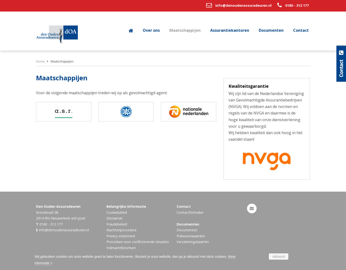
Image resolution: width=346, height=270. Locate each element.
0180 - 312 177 (297, 5)
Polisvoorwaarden (191, 236)
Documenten (187, 230)
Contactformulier (190, 212)
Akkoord (278, 256)
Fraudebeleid (116, 224)
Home (40, 61)
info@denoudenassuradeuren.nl (243, 5)
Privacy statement (120, 236)
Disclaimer (114, 218)
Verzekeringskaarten (193, 241)
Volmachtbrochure (121, 247)
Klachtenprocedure (121, 230)
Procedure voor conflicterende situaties (137, 241)
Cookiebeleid (116, 212)
